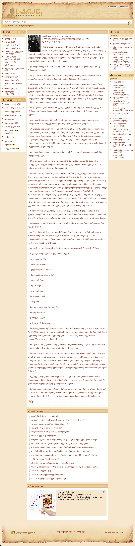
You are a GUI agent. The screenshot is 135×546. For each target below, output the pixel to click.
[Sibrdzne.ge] (29, 12)
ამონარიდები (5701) (12, 112)
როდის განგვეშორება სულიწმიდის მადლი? (49, 424)
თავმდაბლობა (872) (12, 45)
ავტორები (10, 141)
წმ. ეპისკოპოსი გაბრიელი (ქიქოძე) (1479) (121, 103)
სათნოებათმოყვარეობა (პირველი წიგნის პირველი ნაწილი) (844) (123, 59)
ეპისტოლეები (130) (12, 127)
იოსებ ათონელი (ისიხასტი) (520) (119, 86)
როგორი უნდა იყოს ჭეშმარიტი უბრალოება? (50, 432)
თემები (9, 137)
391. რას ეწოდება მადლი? (42, 471)
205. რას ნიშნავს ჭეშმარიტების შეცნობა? (48, 475)
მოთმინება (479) (11, 88)
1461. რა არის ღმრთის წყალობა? (45, 459)
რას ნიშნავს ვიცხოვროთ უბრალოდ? (46, 428)
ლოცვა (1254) (10, 39)
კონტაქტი (80, 532)
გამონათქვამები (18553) (14, 108)
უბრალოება (59, 42)
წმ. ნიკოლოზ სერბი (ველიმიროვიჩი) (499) (122, 130)
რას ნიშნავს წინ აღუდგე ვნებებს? (45, 416)
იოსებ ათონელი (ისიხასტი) (60, 36)
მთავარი (15, 100)
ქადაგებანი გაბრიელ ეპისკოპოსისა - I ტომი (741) (122, 67)
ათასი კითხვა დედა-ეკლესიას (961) (121, 53)
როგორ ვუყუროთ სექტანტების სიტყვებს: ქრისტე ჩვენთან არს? (57, 420)
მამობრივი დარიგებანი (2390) (122, 48)
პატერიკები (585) (11, 119)
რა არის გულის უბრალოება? (43, 436)
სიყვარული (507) (11, 77)
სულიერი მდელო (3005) (123, 44)
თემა (15, 32)
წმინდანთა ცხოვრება (11, 132)
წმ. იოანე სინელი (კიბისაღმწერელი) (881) (123, 109)
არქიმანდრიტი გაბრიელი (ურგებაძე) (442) (122, 145)
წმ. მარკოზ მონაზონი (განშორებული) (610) (121, 120)
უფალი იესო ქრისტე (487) (13, 84)
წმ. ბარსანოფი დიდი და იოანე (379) (123, 151)
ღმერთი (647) (10, 62)
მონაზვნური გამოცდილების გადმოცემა (64, 39)
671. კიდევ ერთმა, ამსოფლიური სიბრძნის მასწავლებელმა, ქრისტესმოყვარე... (64, 447)
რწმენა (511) (9, 74)
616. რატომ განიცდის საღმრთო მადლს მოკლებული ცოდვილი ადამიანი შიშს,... (64, 467)
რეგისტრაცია (124, 6)
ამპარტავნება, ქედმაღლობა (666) (12, 58)
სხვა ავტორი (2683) (120, 98)
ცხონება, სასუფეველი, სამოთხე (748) (13, 53)
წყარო (123, 32)
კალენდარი (11, 148)
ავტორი (123, 75)
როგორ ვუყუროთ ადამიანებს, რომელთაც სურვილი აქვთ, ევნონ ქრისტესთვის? (64, 440)
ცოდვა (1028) (9, 42)
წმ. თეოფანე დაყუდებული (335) (120, 156)
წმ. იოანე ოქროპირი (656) (121, 114)
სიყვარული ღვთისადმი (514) (14, 69)
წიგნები (9, 145)
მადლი (50, 42)
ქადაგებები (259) (11, 123)
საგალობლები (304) (12, 104)
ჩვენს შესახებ (69, 532)
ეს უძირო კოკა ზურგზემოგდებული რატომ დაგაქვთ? (53, 463)
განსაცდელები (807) (12, 48)
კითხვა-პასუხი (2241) (12, 115)
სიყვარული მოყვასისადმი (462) (12, 93)
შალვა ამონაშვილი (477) (123, 134)
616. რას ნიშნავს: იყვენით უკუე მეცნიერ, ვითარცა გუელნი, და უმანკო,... (60, 451)
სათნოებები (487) (11, 80)
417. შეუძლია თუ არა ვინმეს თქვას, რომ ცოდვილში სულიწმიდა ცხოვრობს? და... (65, 455)
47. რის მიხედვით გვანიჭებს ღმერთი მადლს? (50, 479)
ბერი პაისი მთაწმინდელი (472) (121, 139)
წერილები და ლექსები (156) (122, 40)
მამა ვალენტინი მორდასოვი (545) (120, 125)
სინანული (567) (10, 65)
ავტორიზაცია (112, 6)
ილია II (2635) (118, 82)
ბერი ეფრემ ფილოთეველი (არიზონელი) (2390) (121, 92)
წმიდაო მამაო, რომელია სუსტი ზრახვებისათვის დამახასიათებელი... (60, 443)
